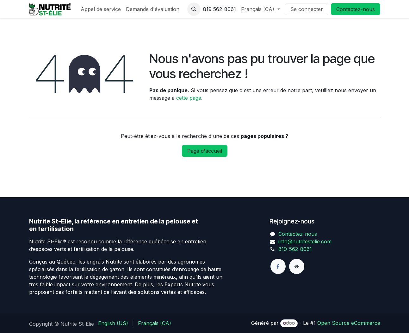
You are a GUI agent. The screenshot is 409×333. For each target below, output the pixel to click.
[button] (194, 9)
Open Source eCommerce (348, 323)
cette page (188, 98)
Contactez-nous (355, 9)
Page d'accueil (204, 151)
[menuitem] (100, 9)
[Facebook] (278, 266)
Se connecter (306, 9)
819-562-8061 (295, 249)
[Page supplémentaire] (296, 266)
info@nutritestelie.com (305, 241)
